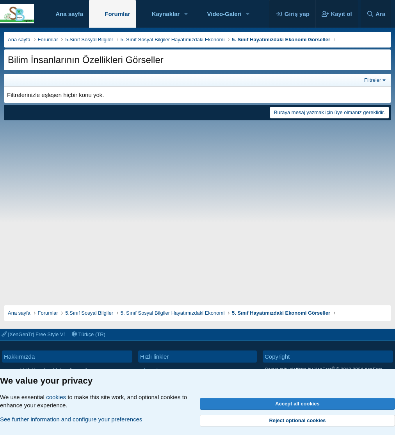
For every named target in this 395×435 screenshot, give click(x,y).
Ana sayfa (69, 14)
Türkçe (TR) (88, 334)
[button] (185, 14)
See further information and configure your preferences (71, 419)
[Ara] (376, 14)
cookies (56, 397)
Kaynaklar (166, 14)
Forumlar (117, 14)
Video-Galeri (224, 14)
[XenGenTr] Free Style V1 (34, 334)
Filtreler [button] (372, 80)
